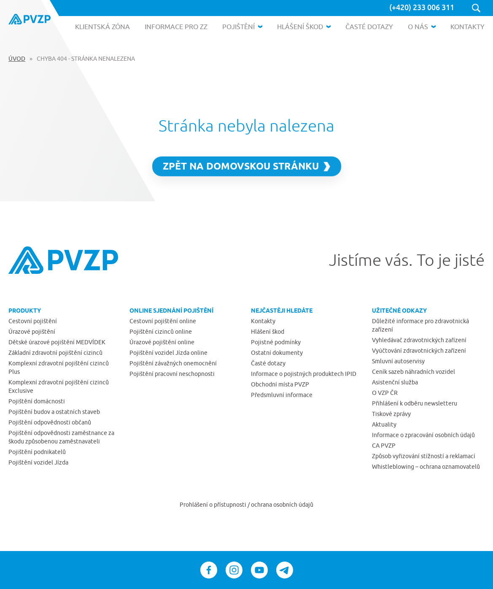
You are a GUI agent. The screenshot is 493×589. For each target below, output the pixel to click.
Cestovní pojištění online (162, 321)
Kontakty (263, 321)
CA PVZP (384, 445)
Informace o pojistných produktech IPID (303, 373)
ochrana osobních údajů (282, 504)
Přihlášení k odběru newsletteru (414, 403)
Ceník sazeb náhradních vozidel (413, 371)
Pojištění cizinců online (160, 331)
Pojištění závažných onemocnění (173, 363)
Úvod (16, 58)
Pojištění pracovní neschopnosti (172, 373)
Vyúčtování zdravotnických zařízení (419, 350)
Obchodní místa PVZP (280, 384)
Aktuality (384, 424)
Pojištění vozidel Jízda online (168, 352)
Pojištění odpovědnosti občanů (49, 422)
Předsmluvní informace (282, 395)
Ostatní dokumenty (277, 352)
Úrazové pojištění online (161, 342)
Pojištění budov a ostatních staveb (54, 411)
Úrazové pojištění (31, 331)
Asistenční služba (395, 382)
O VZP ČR (385, 392)
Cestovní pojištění (32, 321)
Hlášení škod (267, 331)
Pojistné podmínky (276, 342)
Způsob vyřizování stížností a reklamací (423, 456)
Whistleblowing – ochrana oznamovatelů (426, 466)
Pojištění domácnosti (36, 401)
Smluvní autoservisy (398, 361)
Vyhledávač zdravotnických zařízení (419, 340)
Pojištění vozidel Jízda (38, 462)
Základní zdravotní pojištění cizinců (55, 352)
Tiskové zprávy (391, 414)
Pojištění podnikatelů (37, 452)
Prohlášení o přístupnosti (214, 504)
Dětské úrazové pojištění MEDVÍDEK (56, 342)
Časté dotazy (268, 363)
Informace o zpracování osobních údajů (423, 435)
